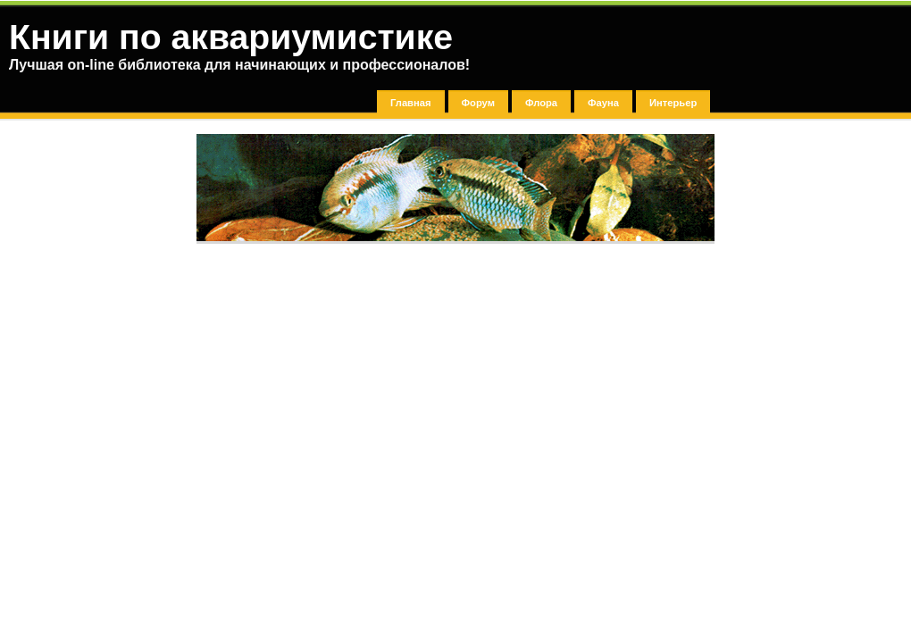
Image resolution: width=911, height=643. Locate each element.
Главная (410, 102)
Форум (478, 102)
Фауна (603, 102)
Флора (541, 102)
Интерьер (673, 102)
